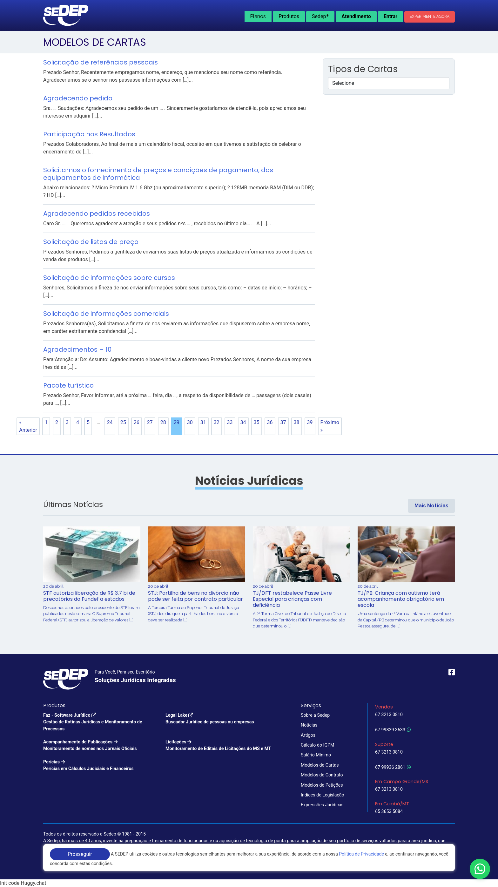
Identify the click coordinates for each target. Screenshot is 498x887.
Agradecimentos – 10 (77, 349)
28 (163, 422)
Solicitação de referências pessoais (100, 62)
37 (283, 422)
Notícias (309, 725)
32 (216, 422)
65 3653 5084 (389, 811)
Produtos (289, 16)
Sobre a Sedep (315, 715)
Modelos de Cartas (320, 765)
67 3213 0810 (389, 714)
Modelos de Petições (322, 785)
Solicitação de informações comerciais (106, 313)
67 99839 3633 (393, 729)
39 (310, 422)
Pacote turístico (68, 385)
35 (256, 422)
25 (123, 422)
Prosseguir (80, 854)
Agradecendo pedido (77, 98)
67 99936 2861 (393, 767)
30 (190, 422)
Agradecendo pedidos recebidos (96, 213)
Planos (258, 16)
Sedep (320, 15)
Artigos (308, 735)
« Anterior (28, 426)
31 (203, 422)
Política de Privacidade (361, 854)
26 (136, 422)
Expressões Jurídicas (322, 804)
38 (296, 422)
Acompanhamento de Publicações (90, 745)
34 (243, 422)
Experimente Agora (429, 16)
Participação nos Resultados (89, 134)
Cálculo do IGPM (317, 745)
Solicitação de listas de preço (90, 241)
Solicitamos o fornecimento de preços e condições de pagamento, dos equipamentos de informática (158, 174)
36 (270, 422)
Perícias (88, 765)
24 (110, 422)
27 (150, 422)
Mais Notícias (431, 506)
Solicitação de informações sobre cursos (109, 277)
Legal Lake (209, 719)
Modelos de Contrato (322, 774)
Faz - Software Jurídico (100, 722)
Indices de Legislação (322, 794)
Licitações (218, 745)
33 (230, 422)
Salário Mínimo (316, 754)
